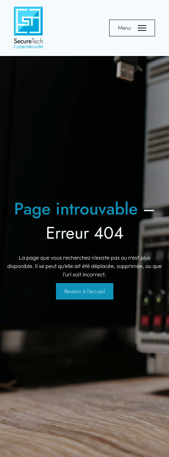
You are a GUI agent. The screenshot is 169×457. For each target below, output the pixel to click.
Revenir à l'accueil (84, 291)
